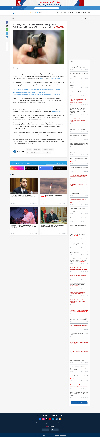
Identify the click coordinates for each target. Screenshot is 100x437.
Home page (83, 18)
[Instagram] (12, 8)
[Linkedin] (19, 8)
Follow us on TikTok (30, 168)
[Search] (56, 8)
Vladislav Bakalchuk (48, 149)
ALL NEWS (59, 12)
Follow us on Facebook (45, 168)
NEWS (72, 12)
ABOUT (37, 415)
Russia (29, 149)
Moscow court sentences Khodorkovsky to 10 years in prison (30, 92)
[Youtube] (16, 8)
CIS (89, 18)
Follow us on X (58, 168)
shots (48, 152)
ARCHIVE (54, 415)
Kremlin (41, 152)
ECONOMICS (78, 12)
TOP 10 (62, 415)
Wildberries (37, 149)
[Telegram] (18, 8)
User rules (57, 435)
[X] (14, 8)
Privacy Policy (63, 435)
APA (41, 78)
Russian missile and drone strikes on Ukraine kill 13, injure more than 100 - (37, 94)
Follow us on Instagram (17, 168)
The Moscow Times (55, 78)
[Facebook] (10, 8)
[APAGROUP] (50, 426)
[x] (46, 419)
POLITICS (66, 12)
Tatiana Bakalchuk (31, 152)
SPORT (85, 12)
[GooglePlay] (45, 430)
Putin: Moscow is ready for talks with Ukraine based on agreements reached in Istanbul (37, 89)
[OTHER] (88, 12)
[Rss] (21, 8)
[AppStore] (55, 430)
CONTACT (45, 415)
